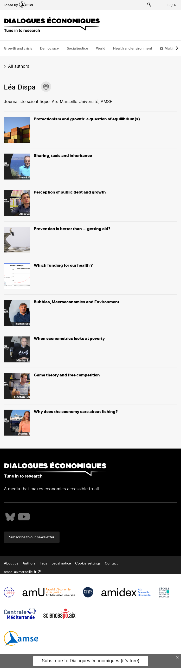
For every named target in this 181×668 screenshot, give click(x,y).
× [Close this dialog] (177, 657)
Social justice (77, 48)
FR (169, 5)
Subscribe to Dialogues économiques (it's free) (90, 661)
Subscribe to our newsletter (31, 537)
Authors (29, 563)
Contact (111, 563)
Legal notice (61, 563)
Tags (43, 563)
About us (11, 563)
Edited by (18, 5)
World (100, 48)
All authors (18, 66)
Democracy (49, 48)
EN (174, 5)
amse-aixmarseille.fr (20, 572)
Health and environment (132, 48)
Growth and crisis (18, 48)
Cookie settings (88, 563)
